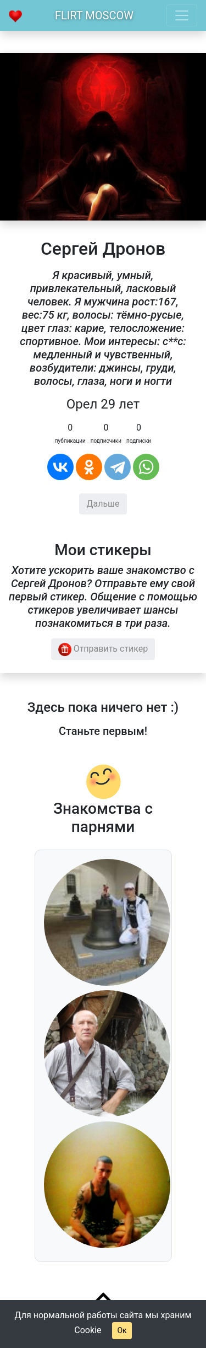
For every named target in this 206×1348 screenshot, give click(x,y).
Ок (121, 1330)
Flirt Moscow (94, 15)
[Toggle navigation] (181, 15)
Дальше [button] (102, 503)
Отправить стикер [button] (103, 649)
